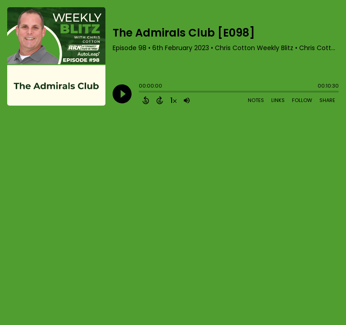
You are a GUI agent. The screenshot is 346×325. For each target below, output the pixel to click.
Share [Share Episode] (327, 100)
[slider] (141, 92)
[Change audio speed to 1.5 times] (173, 100)
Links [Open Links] (278, 100)
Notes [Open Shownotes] (256, 100)
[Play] (122, 93)
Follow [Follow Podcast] (302, 100)
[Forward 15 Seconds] (160, 100)
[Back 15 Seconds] (146, 100)
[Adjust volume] (186, 100)
